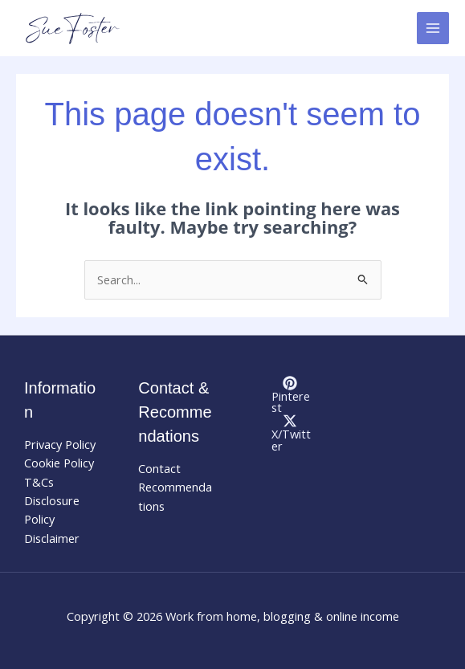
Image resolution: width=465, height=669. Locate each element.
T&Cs (39, 482)
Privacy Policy (60, 444)
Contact (159, 468)
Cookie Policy (59, 463)
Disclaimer (52, 538)
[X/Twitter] (290, 432)
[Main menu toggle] (433, 28)
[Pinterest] (290, 395)
